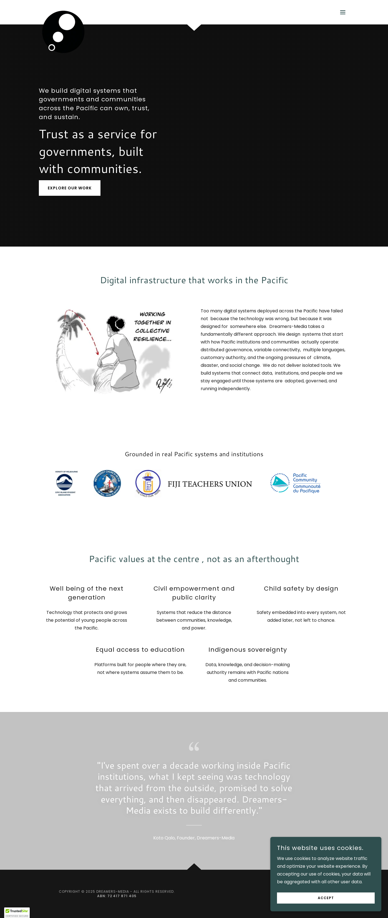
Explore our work (70, 188)
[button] (342, 12)
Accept (326, 898)
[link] (63, 11)
